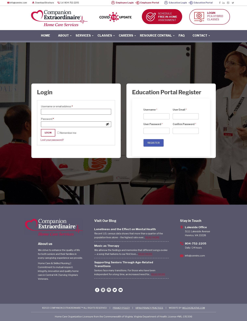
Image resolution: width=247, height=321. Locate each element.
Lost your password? (52, 139)
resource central (156, 35)
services (83, 35)
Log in (48, 132)
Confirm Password (184, 124)
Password (52, 118)
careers (126, 35)
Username (150, 109)
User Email (180, 109)
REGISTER (154, 142)
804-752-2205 (72, 2)
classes (105, 35)
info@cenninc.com (18, 2)
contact (200, 35)
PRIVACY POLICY (121, 308)
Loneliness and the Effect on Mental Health (125, 229)
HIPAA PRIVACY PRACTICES (149, 308)
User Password (153, 124)
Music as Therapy (106, 245)
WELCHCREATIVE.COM (193, 308)
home (45, 35)
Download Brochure (43, 2)
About (63, 35)
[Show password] (107, 124)
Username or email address (62, 106)
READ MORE (152, 237)
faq (182, 35)
